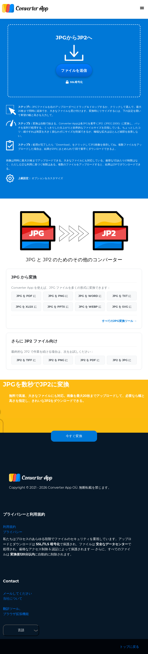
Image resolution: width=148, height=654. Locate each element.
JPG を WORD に (89, 296)
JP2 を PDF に (89, 360)
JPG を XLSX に (26, 306)
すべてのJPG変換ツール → (119, 321)
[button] (10, 178)
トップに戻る (129, 647)
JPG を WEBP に (90, 306)
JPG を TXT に (122, 296)
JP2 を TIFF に (26, 360)
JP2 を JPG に (122, 360)
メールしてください (17, 593)
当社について (12, 598)
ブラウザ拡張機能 (16, 614)
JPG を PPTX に (58, 306)
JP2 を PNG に (58, 360)
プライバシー (12, 532)
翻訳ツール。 (12, 609)
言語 (21, 630)
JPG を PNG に (58, 296)
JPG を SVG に (122, 306)
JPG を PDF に (26, 296)
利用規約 (9, 527)
